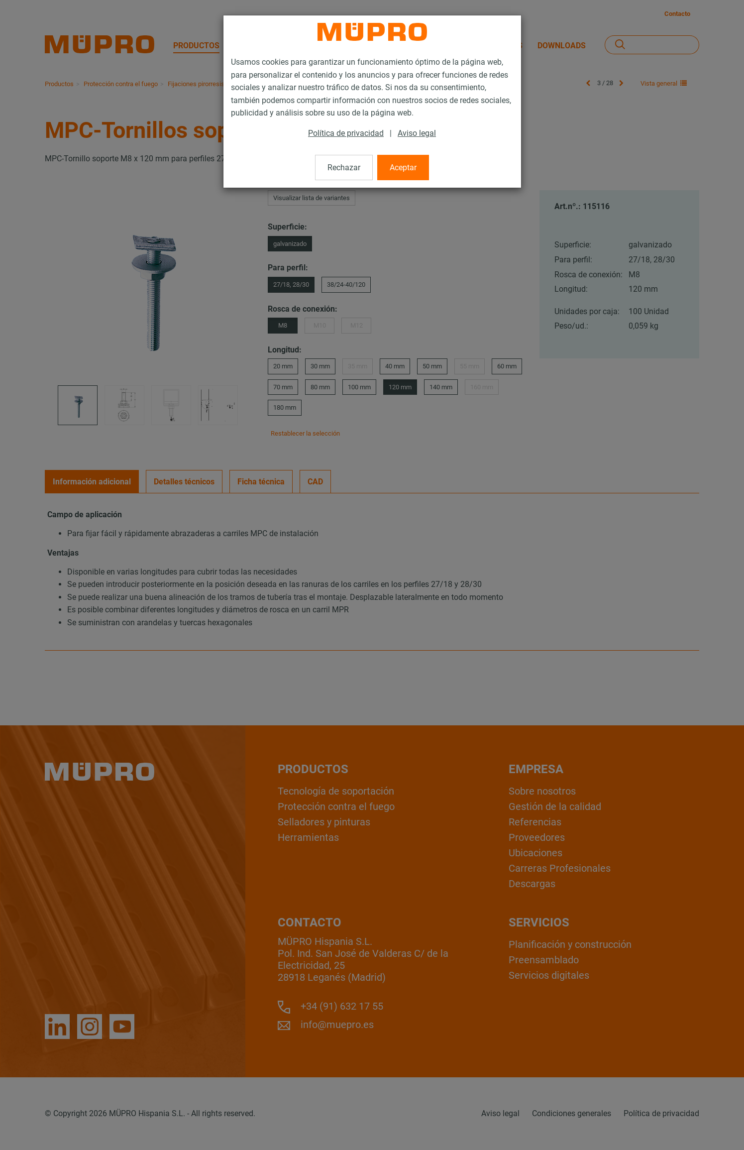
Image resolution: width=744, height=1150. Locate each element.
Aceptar (403, 167)
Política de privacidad (346, 133)
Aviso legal (417, 133)
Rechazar (343, 167)
